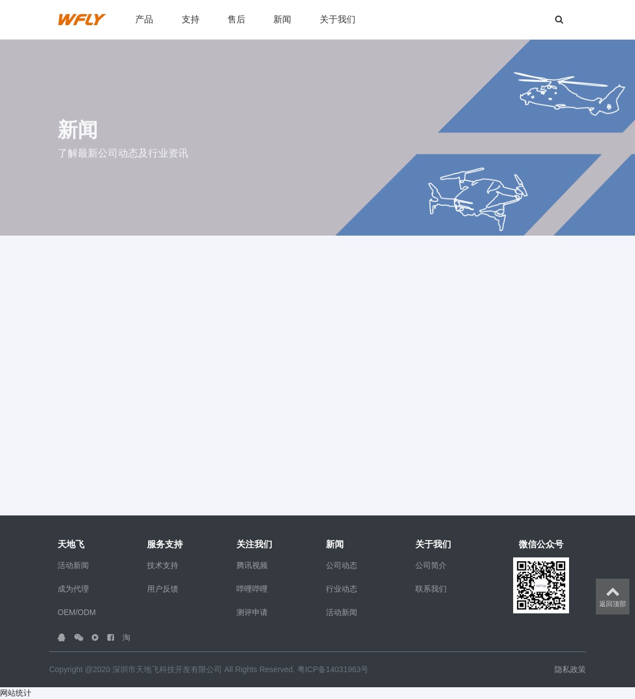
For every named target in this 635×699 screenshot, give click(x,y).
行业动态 (341, 588)
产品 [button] (144, 19)
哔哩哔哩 (252, 588)
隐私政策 (570, 669)
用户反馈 (162, 588)
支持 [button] (191, 19)
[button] (527, 19)
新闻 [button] (282, 19)
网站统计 (15, 692)
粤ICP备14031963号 (333, 669)
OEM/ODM (77, 612)
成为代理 (73, 588)
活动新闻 (73, 565)
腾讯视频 (252, 565)
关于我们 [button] (338, 19)
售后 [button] (236, 19)
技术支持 (162, 565)
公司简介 (431, 565)
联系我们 (431, 588)
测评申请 (252, 612)
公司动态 (341, 565)
